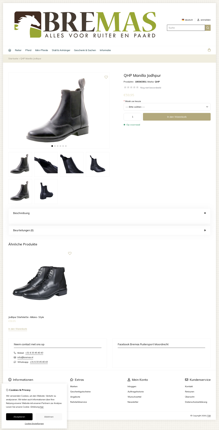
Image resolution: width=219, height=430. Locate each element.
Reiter (18, 50)
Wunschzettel (134, 390)
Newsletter (133, 395)
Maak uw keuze (132, 101)
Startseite (13, 58)
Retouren (189, 385)
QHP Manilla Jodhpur (30, 58)
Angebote (75, 390)
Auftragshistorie (136, 385)
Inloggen (132, 380)
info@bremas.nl (25, 351)
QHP (157, 81)
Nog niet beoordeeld (150, 87)
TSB (209, 409)
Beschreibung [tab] (109, 213)
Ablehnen (49, 417)
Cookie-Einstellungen (34, 423)
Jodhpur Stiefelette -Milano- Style (26, 310)
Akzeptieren (19, 417)
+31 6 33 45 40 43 (34, 346)
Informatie (105, 50)
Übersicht (189, 390)
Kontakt (189, 380)
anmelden (204, 19)
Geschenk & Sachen (85, 50)
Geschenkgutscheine (80, 385)
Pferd (28, 50)
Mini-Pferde (41, 50)
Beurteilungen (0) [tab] (109, 224)
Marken (74, 380)
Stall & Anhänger (61, 50)
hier (42, 407)
